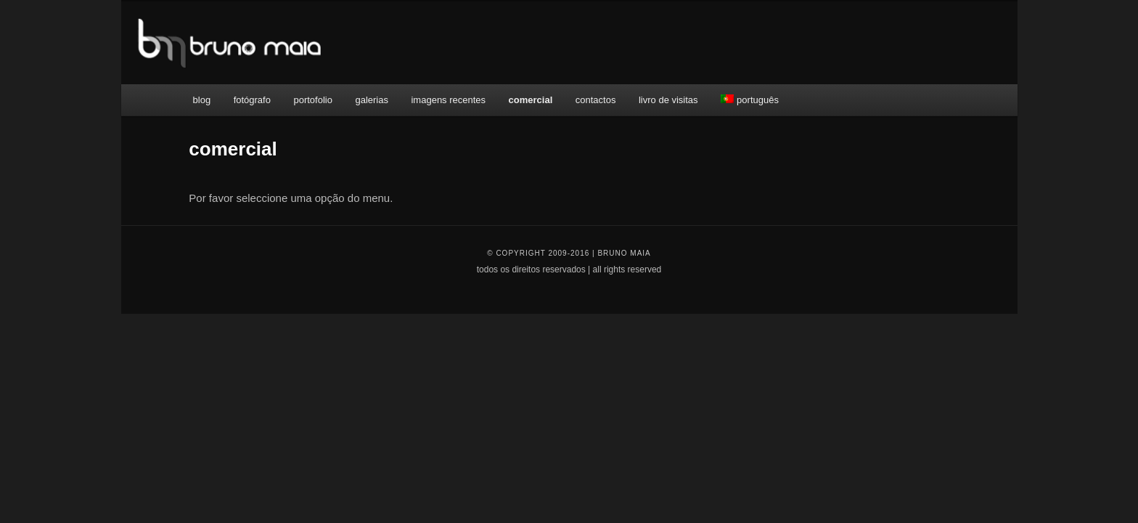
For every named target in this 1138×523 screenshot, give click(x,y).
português (750, 99)
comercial (531, 99)
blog (202, 99)
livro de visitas (668, 99)
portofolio (312, 99)
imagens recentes (448, 99)
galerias (371, 99)
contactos (596, 99)
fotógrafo (252, 99)
